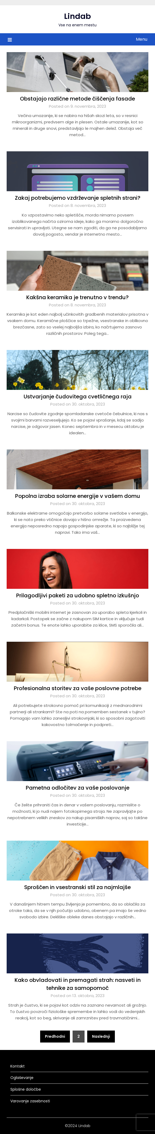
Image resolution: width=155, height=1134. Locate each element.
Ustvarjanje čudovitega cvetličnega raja (78, 396)
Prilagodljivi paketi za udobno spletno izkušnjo (77, 595)
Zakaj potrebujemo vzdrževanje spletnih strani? (77, 198)
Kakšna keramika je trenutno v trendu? (77, 297)
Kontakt (17, 1066)
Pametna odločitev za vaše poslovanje (77, 787)
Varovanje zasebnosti (30, 1101)
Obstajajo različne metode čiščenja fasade (77, 98)
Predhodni (55, 1036)
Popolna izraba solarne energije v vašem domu (77, 496)
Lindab (77, 16)
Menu (141, 39)
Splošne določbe (25, 1089)
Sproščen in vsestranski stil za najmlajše (77, 887)
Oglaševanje (21, 1077)
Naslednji (101, 1036)
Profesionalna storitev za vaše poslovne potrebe (77, 688)
